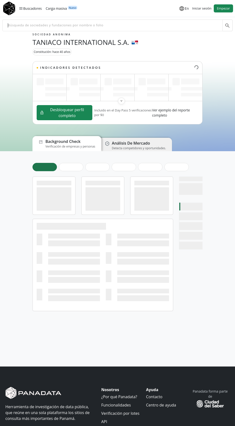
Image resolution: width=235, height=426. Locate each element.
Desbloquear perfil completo (62, 112)
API (104, 421)
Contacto (154, 396)
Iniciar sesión (202, 8)
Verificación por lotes (120, 413)
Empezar (223, 8)
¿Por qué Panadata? (119, 396)
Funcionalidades (116, 405)
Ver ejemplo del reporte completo (171, 113)
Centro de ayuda (161, 405)
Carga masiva (56, 8)
